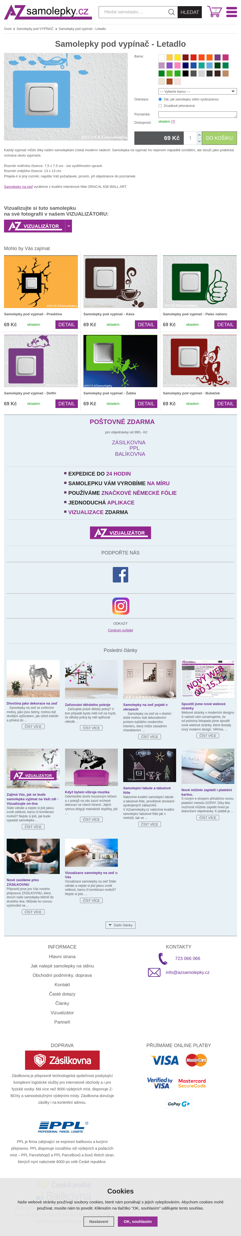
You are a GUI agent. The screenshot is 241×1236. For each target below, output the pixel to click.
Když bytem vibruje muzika (87, 792)
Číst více (33, 727)
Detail (66, 324)
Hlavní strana (62, 956)
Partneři (62, 1022)
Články (62, 1003)
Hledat (189, 12)
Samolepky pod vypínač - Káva (108, 314)
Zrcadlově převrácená (179, 106)
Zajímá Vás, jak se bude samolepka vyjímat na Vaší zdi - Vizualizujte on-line (32, 799)
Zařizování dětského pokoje (88, 705)
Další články (123, 925)
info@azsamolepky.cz (188, 972)
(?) (173, 121)
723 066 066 (187, 958)
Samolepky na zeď (18, 187)
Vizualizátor (62, 1012)
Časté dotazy (62, 994)
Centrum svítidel (120, 630)
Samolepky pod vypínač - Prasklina (33, 314)
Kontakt (62, 984)
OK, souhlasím (138, 1221)
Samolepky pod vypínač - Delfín (30, 393)
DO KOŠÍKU (219, 138)
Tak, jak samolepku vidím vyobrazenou (191, 99)
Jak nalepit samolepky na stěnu (62, 966)
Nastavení (98, 1221)
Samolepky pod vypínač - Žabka (109, 393)
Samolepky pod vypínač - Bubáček (191, 393)
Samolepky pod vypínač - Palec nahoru (195, 314)
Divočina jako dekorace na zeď (32, 703)
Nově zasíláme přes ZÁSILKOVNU (23, 882)
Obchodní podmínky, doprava (62, 975)
